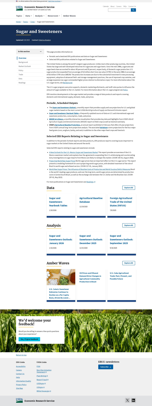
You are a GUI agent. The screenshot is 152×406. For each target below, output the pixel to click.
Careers (118, 6)
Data (20, 78)
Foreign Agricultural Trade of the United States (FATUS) (121, 202)
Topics (19, 15)
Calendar (106, 6)
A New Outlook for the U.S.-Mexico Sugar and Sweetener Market (73, 152)
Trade (21, 74)
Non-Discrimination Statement (44, 371)
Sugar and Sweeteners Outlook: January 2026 (60, 239)
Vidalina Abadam (45, 40)
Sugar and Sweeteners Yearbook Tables (58, 202)
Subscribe (104, 367)
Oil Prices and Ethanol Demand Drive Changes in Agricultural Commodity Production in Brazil (90, 277)
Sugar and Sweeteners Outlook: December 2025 (91, 239)
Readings (22, 83)
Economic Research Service (39, 7)
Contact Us (132, 6)
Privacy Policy (21, 384)
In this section (24, 51)
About (113, 6)
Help (18, 377)
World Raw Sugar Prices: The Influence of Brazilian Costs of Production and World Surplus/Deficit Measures (89, 169)
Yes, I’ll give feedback (29, 339)
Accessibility (21, 366)
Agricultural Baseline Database (90, 200)
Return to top (21, 355)
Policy (21, 70)
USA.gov (40, 387)
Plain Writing (41, 376)
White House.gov (43, 391)
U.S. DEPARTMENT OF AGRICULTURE (37, 10)
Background (23, 62)
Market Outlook (25, 66)
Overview (22, 58)
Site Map (19, 388)
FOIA (38, 366)
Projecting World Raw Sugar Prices (62, 161)
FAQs (125, 6)
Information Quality (23, 381)
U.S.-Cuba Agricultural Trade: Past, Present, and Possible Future (121, 276)
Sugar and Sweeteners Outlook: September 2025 (121, 239)
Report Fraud (42, 380)
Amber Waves (69, 15)
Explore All (128, 187)
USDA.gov (40, 383)
